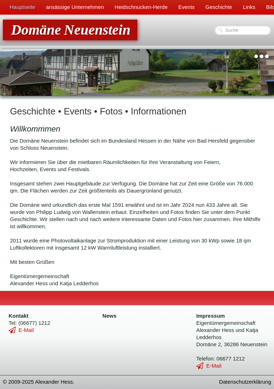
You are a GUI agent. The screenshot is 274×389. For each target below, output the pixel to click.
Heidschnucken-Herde (141, 7)
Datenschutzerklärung (245, 382)
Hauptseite (22, 7)
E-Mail (21, 330)
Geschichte (219, 7)
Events (186, 7)
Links (249, 7)
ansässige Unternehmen (75, 7)
